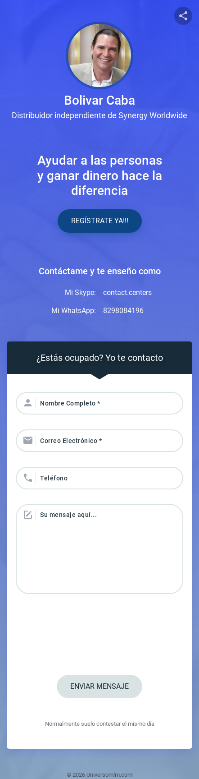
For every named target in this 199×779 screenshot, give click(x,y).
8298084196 (123, 310)
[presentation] (99, 635)
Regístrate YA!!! (99, 221)
